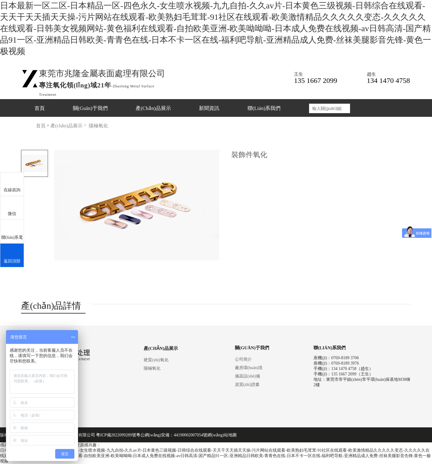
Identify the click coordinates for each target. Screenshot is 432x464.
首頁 (39, 108)
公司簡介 (243, 359)
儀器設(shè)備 (247, 376)
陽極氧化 (98, 125)
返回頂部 (12, 255)
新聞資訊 (209, 108)
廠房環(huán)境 (249, 367)
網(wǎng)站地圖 (221, 435)
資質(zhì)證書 (247, 384)
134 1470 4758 (388, 80)
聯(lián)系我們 (264, 108)
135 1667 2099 (315, 80)
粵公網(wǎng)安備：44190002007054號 (171, 435)
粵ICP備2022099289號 (116, 435)
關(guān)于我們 (90, 108)
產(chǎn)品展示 (153, 108)
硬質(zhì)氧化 (156, 360)
